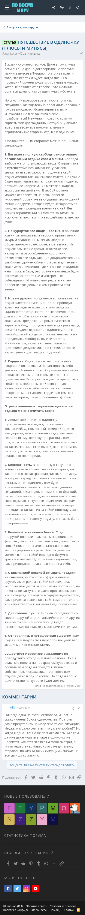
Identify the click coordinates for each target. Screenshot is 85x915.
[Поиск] (78, 7)
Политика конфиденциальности (24, 910)
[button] (7, 7)
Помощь (55, 910)
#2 (79, 708)
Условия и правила (63, 906)
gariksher (11, 53)
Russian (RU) (13, 906)
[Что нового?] (70, 7)
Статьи (69, 910)
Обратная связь (36, 906)
